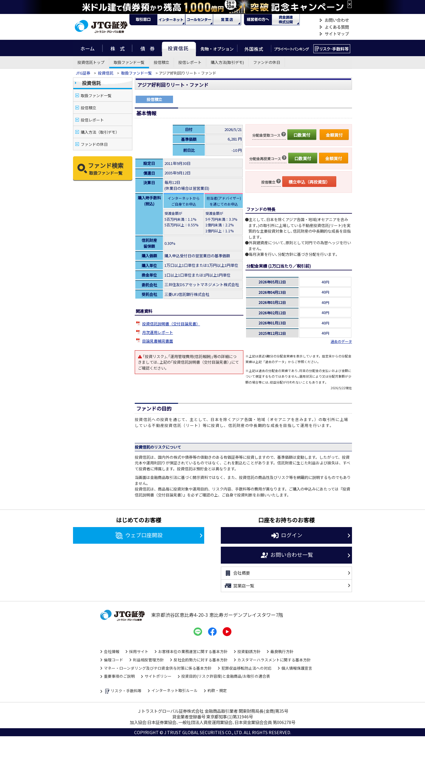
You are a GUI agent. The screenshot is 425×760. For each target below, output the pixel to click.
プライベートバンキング (291, 48)
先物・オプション (216, 48)
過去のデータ (341, 341)
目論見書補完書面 (157, 341)
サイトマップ (334, 34)
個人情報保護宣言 (296, 668)
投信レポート (190, 62)
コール (199, 19)
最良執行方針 (282, 651)
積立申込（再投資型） (309, 182)
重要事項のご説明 (119, 676)
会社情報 (111, 651)
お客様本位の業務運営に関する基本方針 (193, 651)
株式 (117, 48)
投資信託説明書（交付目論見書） (171, 324)
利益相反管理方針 (148, 660)
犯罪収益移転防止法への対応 (246, 668)
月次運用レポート (157, 332)
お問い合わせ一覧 (286, 555)
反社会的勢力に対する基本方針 (201, 660)
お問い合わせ (334, 20)
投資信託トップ (90, 62)
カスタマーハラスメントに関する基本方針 (274, 660)
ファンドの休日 (266, 62)
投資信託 (179, 48)
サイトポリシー (158, 676)
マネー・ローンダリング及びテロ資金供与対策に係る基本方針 (158, 668)
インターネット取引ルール (174, 690)
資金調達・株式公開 (286, 19)
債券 (147, 48)
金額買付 (334, 135)
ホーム (87, 48)
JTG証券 (83, 73)
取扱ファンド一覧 (129, 62)
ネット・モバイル (171, 19)
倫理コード (113, 660)
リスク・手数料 (332, 48)
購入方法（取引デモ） (100, 132)
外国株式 (254, 48)
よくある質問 (334, 27)
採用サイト (138, 651)
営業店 (227, 19)
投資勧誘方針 (249, 651)
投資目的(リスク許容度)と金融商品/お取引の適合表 (225, 676)
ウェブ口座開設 (139, 535)
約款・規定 (217, 690)
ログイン (286, 535)
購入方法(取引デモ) (227, 62)
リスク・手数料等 (123, 691)
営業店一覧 (239, 585)
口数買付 (302, 135)
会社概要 (237, 573)
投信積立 (161, 62)
